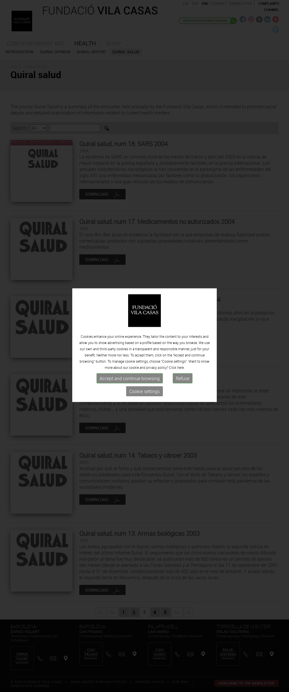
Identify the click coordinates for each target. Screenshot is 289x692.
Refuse (182, 377)
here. (181, 365)
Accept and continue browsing (130, 377)
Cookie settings (144, 390)
